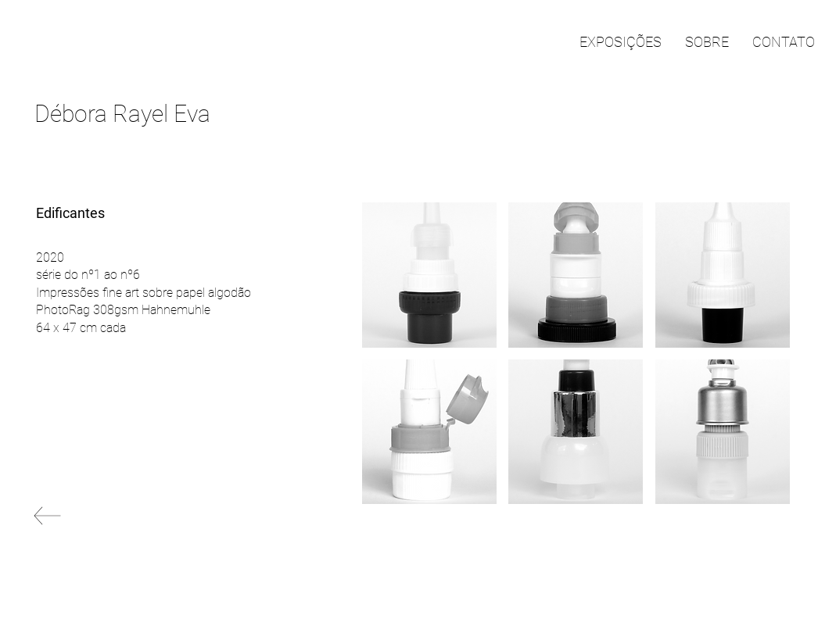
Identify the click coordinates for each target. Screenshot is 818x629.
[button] (429, 275)
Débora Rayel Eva (122, 113)
